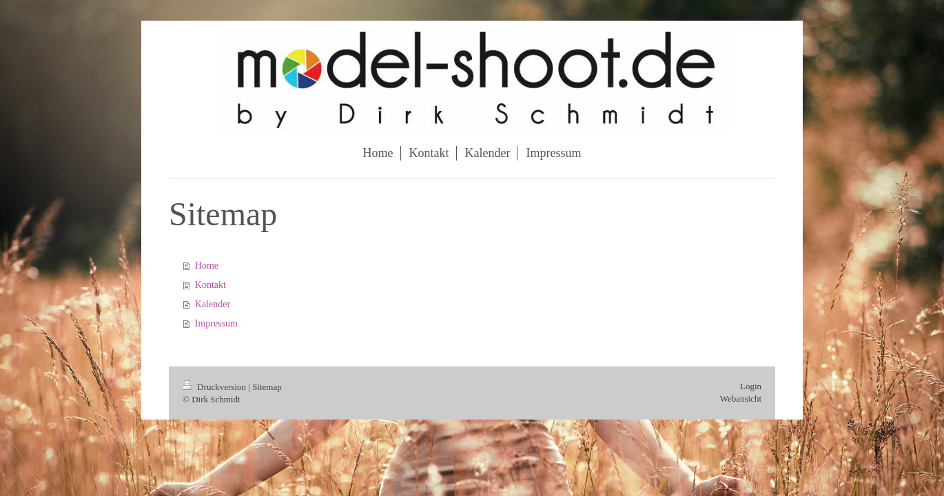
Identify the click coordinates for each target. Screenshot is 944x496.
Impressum (216, 323)
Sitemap (267, 387)
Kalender (212, 304)
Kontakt (210, 285)
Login (750, 386)
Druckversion (215, 387)
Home (206, 265)
